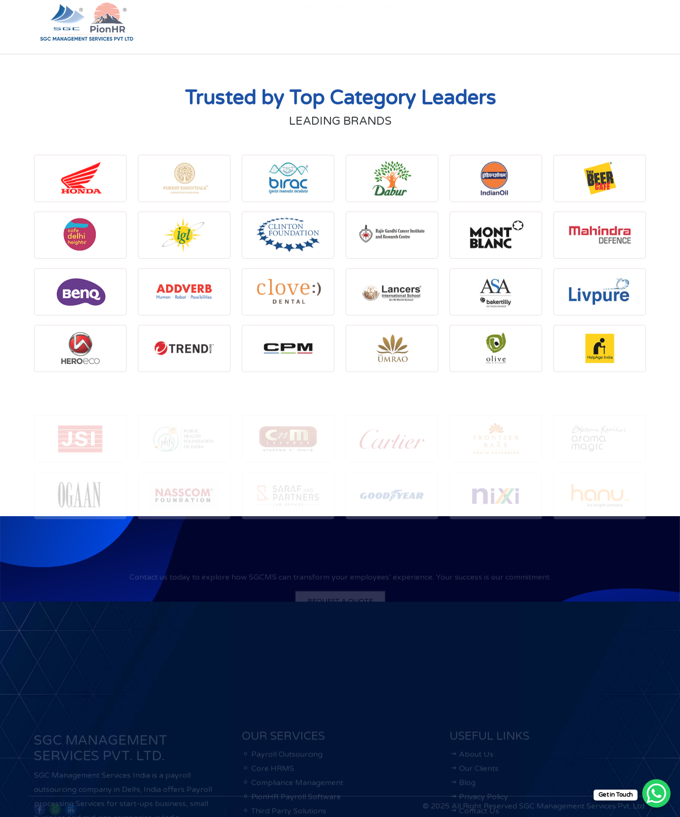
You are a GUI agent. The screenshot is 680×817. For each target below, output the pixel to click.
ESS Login (441, 22)
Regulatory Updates (318, 22)
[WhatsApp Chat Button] (656, 793)
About (204, 22)
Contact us (389, 22)
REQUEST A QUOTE (597, 22)
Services (246, 22)
